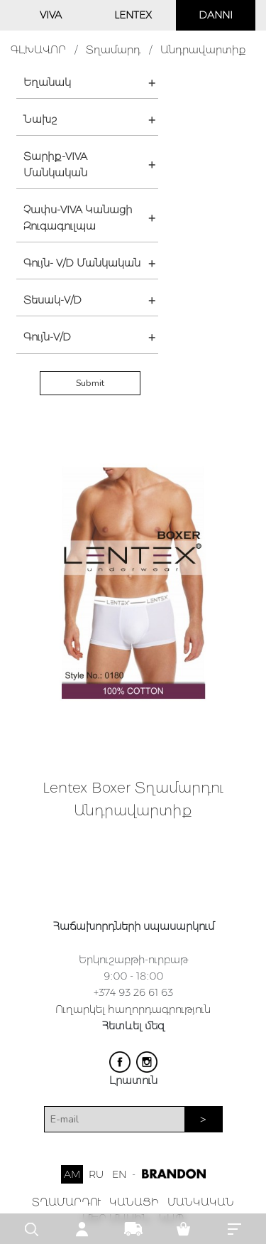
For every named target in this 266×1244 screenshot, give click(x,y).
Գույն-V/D (47, 337)
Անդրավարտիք (203, 49)
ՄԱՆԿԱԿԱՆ (200, 1202)
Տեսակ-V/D (52, 300)
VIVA (51, 15)
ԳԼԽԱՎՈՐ (38, 49)
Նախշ (40, 119)
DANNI (216, 15)
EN (119, 1174)
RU (96, 1174)
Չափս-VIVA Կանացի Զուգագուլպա (77, 217)
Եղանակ (47, 82)
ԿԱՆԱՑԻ (134, 1202)
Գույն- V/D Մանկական (81, 263)
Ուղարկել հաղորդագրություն (133, 1009)
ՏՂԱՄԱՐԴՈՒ (66, 1202)
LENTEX (133, 15)
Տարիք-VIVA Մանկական (55, 164)
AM (72, 1174)
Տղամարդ (113, 49)
